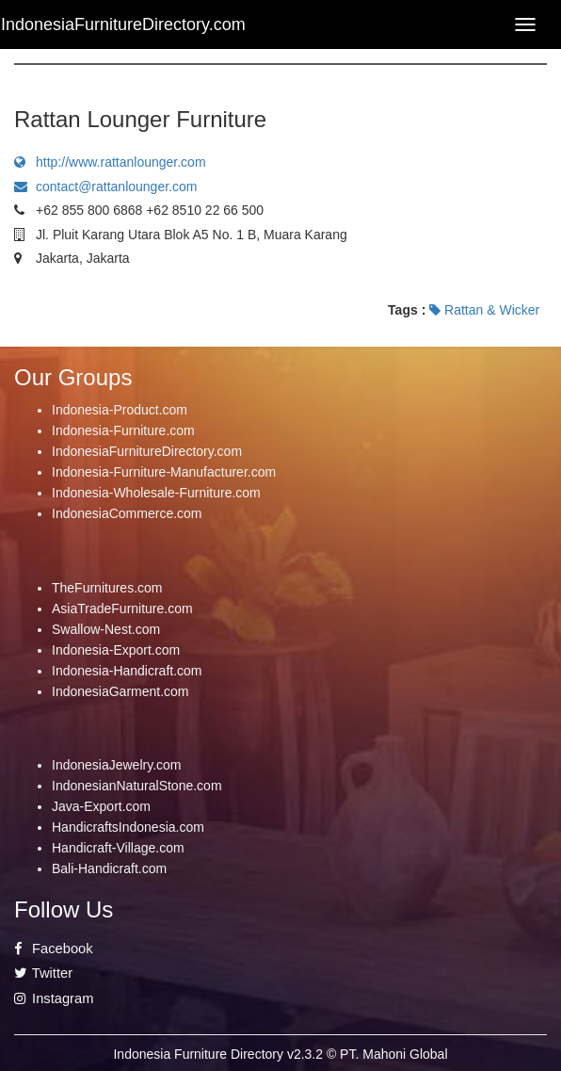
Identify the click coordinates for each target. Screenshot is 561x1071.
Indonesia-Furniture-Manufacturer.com (164, 471)
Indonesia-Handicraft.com (127, 670)
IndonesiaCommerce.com (127, 513)
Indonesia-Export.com (116, 649)
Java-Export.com (101, 806)
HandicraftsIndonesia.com (128, 827)
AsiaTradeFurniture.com (122, 608)
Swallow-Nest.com (106, 629)
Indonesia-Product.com (119, 409)
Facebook (53, 948)
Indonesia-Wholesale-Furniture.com (156, 492)
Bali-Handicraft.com (109, 868)
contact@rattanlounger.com (105, 186)
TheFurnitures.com (107, 587)
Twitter (43, 973)
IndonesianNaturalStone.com (137, 785)
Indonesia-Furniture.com (123, 430)
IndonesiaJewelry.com (116, 764)
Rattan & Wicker (484, 309)
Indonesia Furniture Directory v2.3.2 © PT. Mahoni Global (280, 1054)
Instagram (53, 998)
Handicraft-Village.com (118, 847)
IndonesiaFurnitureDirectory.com (147, 451)
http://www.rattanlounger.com (110, 162)
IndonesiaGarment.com (120, 691)
